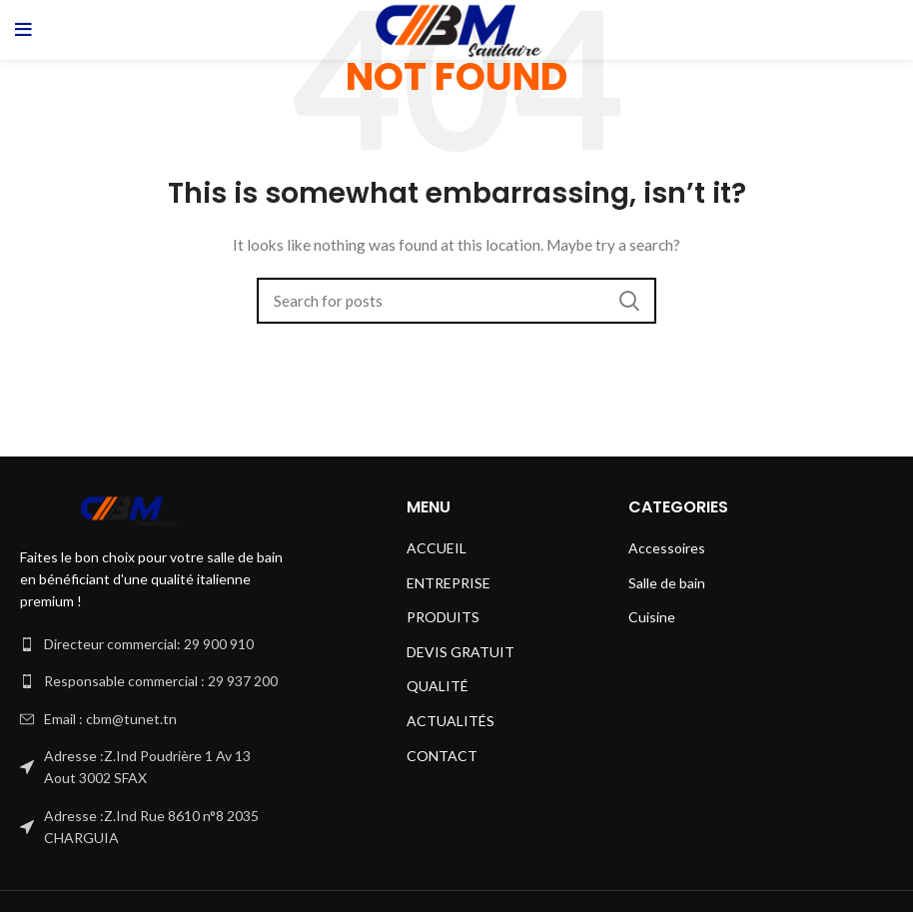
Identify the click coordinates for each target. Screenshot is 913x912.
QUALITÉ (437, 685)
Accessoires (666, 547)
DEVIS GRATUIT (460, 651)
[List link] (152, 644)
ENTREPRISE (448, 582)
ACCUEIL (436, 547)
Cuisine (651, 616)
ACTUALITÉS (450, 720)
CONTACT (442, 755)
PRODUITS (443, 616)
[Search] (456, 301)
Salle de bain (666, 582)
